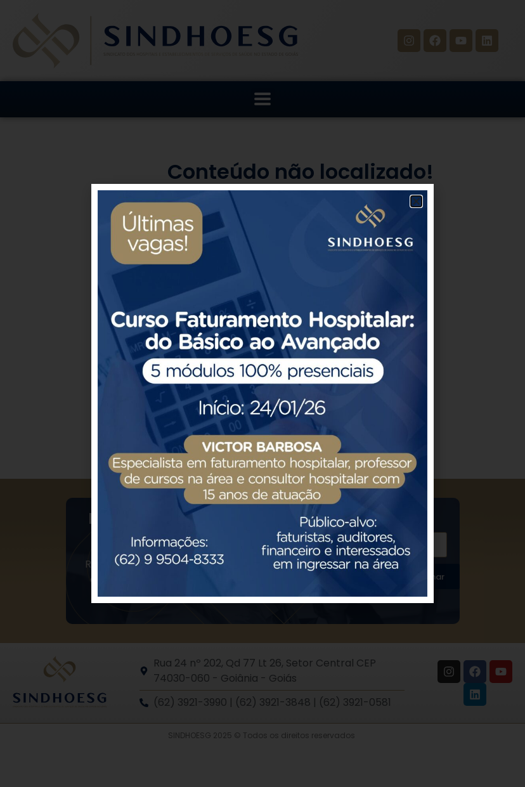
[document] (262, 393)
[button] (416, 201)
